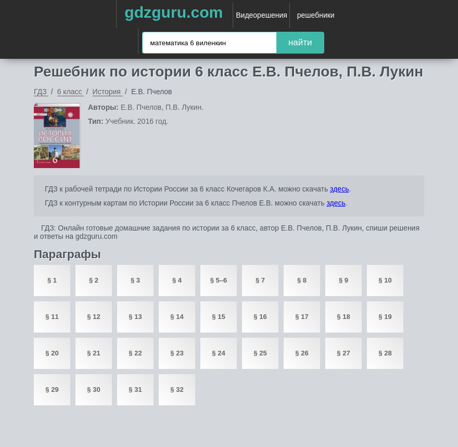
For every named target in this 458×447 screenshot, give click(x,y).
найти (300, 42)
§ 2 (93, 280)
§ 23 (176, 353)
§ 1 (52, 280)
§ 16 (259, 317)
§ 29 (51, 389)
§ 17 (301, 317)
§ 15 (218, 317)
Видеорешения (261, 15)
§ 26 (301, 353)
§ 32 (176, 389)
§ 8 (302, 280)
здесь (339, 189)
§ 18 (343, 317)
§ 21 (93, 353)
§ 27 (343, 353)
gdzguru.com (173, 12)
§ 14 (176, 317)
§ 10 (384, 280)
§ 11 (51, 317)
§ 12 (93, 317)
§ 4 (177, 280)
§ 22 (135, 353)
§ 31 (135, 389)
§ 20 (51, 353)
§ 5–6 (218, 280)
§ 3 (135, 280)
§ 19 (384, 317)
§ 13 (135, 317)
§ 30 (93, 389)
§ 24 (218, 353)
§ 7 (260, 280)
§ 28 (384, 353)
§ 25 (259, 353)
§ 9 (343, 280)
